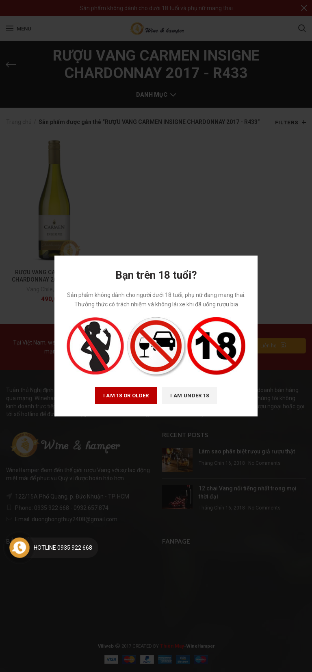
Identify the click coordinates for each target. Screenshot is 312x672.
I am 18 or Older (126, 395)
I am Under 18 (189, 395)
